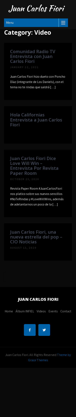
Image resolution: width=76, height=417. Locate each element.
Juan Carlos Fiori (36, 8)
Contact (65, 311)
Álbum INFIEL (25, 311)
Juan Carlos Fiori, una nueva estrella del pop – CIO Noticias (36, 237)
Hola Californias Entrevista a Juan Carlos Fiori (36, 119)
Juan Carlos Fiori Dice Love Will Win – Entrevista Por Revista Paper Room (34, 165)
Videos (41, 311)
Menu (10, 22)
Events (53, 311)
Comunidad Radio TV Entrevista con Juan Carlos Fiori (32, 56)
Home (9, 311)
